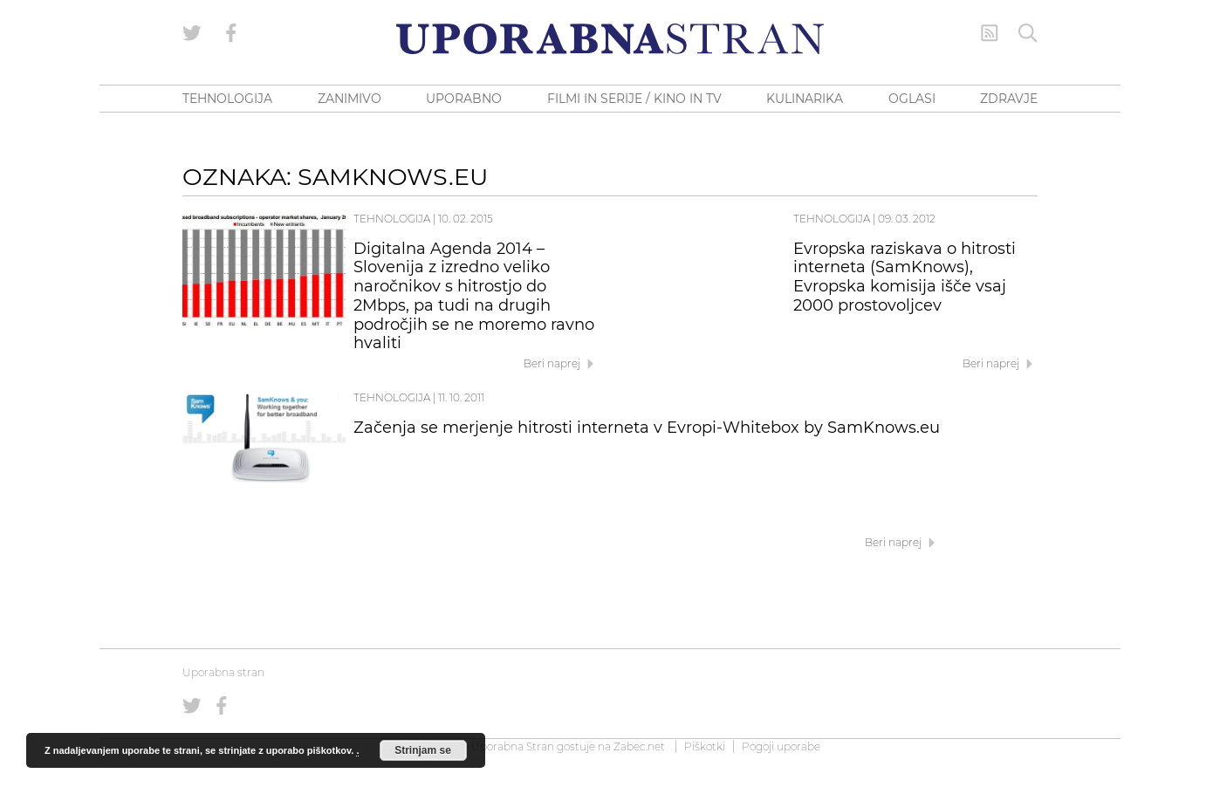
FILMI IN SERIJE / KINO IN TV (634, 98)
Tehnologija (391, 218)
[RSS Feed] (989, 33)
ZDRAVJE (1009, 98)
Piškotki (704, 746)
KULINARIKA (804, 98)
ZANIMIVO (349, 98)
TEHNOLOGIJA (227, 98)
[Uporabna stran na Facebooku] (231, 33)
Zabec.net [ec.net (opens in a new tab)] (639, 746)
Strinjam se (422, 750)
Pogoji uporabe (781, 746)
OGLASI (912, 98)
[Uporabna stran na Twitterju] (192, 33)
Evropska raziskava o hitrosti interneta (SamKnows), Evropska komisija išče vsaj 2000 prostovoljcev (904, 277)
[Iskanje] (1028, 33)
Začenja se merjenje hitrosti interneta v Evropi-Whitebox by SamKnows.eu (646, 427)
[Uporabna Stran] (610, 39)
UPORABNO (464, 98)
